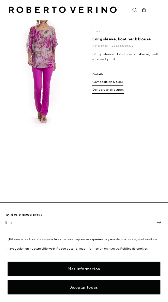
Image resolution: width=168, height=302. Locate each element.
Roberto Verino (62, 10)
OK (159, 222)
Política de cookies (134, 248)
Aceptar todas (84, 287)
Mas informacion (84, 269)
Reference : (101, 45)
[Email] (80, 222)
